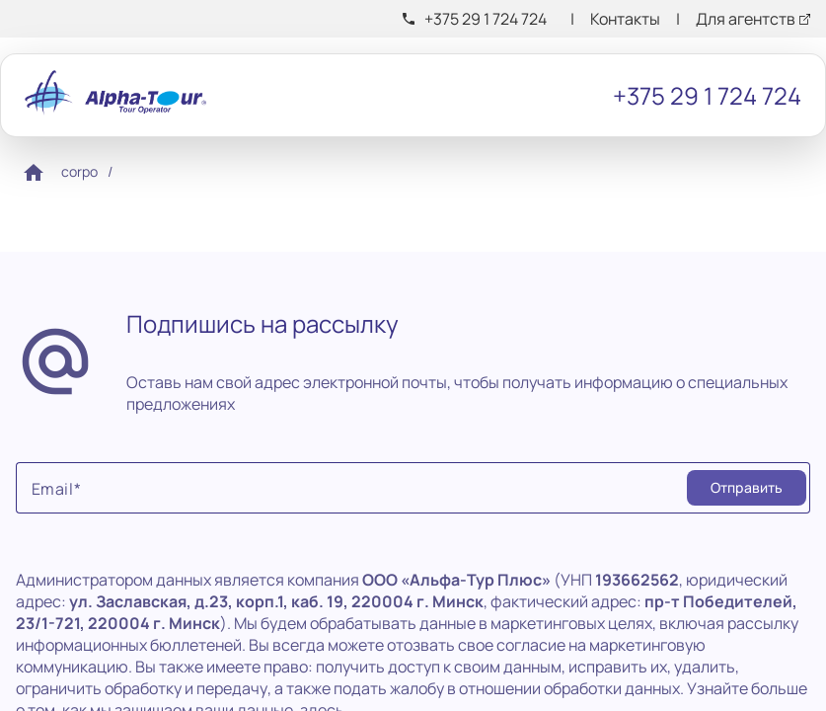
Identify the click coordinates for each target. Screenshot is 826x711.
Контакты (625, 19)
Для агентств (745, 19)
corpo (79, 171)
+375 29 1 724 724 (485, 19)
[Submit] (746, 488)
